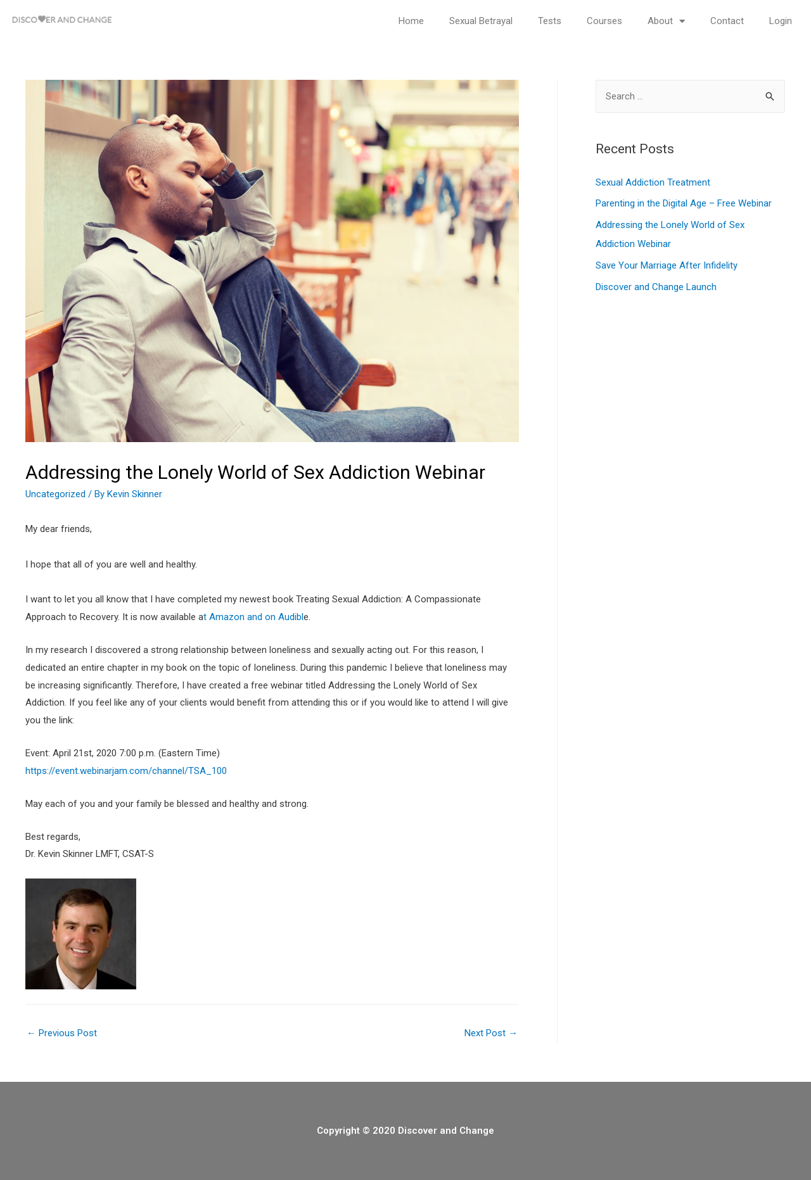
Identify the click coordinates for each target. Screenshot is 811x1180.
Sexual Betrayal (481, 21)
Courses (604, 21)
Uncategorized (55, 494)
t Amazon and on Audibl (253, 617)
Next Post (491, 1033)
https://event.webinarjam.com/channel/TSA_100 (126, 771)
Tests (549, 21)
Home (411, 21)
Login (780, 21)
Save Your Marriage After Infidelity (667, 265)
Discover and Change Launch (656, 287)
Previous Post (62, 1033)
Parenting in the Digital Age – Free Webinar (684, 203)
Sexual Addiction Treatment (653, 182)
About (666, 21)
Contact (727, 21)
